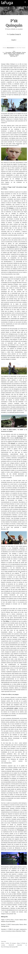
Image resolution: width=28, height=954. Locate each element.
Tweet (14, 51)
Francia (17, 54)
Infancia (10, 53)
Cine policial (8, 52)
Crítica (14, 53)
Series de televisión (16, 52)
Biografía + (14, 40)
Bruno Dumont (10, 47)
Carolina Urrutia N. (15, 34)
